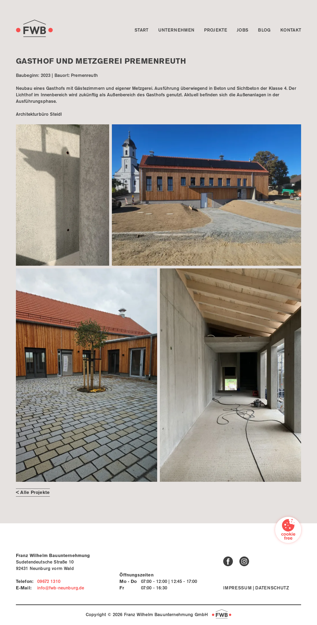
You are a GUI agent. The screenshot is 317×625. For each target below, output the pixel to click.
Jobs (242, 30)
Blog (264, 30)
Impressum (237, 588)
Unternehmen (176, 30)
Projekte (215, 30)
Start (142, 30)
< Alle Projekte (33, 493)
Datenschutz (272, 588)
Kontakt (290, 30)
